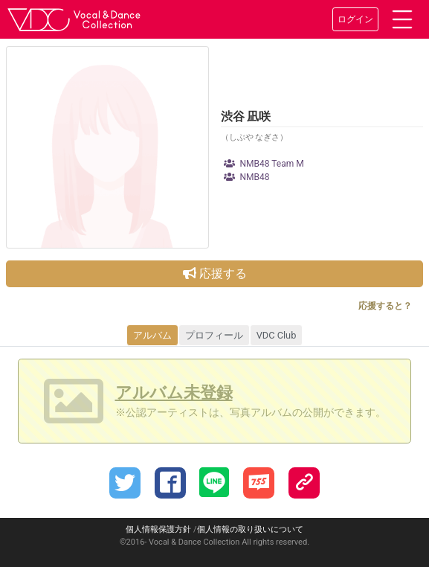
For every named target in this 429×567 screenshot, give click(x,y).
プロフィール (214, 335)
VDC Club (277, 335)
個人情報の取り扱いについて (250, 529)
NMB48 (247, 177)
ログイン (355, 19)
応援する (215, 273)
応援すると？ (385, 306)
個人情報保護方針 (158, 529)
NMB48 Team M (264, 163)
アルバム (152, 335)
